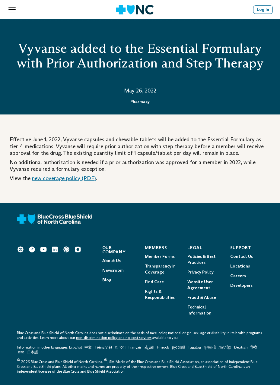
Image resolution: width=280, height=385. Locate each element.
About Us (111, 260)
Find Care (154, 281)
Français (135, 347)
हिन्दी (253, 347)
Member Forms (160, 256)
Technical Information (199, 310)
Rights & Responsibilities (160, 294)
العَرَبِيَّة (149, 347)
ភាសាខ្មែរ (225, 347)
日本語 (32, 352)
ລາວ (21, 352)
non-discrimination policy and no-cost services (113, 338)
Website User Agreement (200, 284)
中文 (88, 347)
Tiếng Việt (103, 347)
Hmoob (163, 347)
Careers (238, 275)
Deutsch (241, 347)
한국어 (120, 347)
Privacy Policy (200, 272)
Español (75, 347)
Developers (241, 285)
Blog (107, 280)
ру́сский (178, 347)
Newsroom (113, 270)
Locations (240, 266)
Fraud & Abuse (201, 297)
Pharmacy (140, 101)
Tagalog (194, 347)
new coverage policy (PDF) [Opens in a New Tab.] (64, 178)
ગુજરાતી (210, 347)
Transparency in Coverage (160, 269)
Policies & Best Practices (201, 259)
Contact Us (241, 256)
